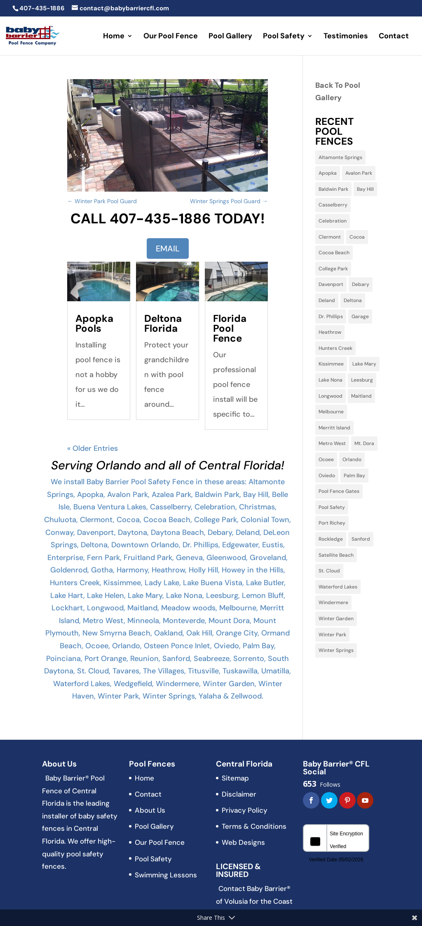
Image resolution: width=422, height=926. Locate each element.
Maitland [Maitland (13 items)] (361, 396)
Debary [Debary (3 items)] (360, 284)
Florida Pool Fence (229, 328)
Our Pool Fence (170, 37)
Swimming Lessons (166, 874)
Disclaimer (239, 794)
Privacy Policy (244, 810)
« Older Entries (92, 448)
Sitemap (235, 778)
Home (113, 37)
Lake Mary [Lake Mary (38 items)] (364, 364)
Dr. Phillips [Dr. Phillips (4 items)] (331, 316)
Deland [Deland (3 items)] (327, 300)
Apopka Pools (94, 323)
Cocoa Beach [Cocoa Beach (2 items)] (334, 252)
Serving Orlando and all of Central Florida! (167, 465)
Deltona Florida (163, 323)
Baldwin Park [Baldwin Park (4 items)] (333, 189)
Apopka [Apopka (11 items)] (328, 173)
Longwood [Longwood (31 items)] (330, 396)
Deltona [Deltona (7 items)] (353, 300)
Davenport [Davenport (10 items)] (331, 284)
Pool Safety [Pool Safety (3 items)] (332, 507)
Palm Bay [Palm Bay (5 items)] (354, 475)
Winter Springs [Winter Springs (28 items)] (336, 650)
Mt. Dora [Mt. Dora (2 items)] (364, 443)
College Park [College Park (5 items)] (333, 268)
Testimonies (346, 37)
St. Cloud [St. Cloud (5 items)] (329, 570)
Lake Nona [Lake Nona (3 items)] (330, 380)
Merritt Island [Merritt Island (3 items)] (334, 427)
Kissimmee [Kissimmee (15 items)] (331, 364)
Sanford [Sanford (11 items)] (361, 539)
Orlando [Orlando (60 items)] (351, 459)
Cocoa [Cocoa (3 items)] (357, 237)
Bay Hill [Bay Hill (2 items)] (365, 189)
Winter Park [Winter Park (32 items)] (332, 634)
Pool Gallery (230, 37)
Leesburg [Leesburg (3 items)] (362, 380)
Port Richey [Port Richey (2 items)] (332, 523)
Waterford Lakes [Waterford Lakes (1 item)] (338, 587)
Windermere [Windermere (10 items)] (333, 602)
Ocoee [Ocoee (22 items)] (326, 459)
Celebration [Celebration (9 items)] (333, 221)
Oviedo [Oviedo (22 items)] (327, 475)
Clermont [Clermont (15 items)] (330, 237)
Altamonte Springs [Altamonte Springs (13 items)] (340, 157)
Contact (394, 37)
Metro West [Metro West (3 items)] (332, 443)
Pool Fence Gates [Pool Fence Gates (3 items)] (339, 491)
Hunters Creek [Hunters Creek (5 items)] (335, 348)
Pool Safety (284, 37)
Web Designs (243, 842)
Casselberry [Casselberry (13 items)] (333, 205)
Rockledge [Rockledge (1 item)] (331, 539)
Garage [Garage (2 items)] (360, 316)
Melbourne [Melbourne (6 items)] (331, 411)
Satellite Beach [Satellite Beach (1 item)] (336, 555)
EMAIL (168, 248)
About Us (150, 810)
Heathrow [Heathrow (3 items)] (330, 332)
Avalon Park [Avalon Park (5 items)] (358, 173)
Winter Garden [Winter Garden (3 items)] (336, 618)
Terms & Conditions (254, 826)
